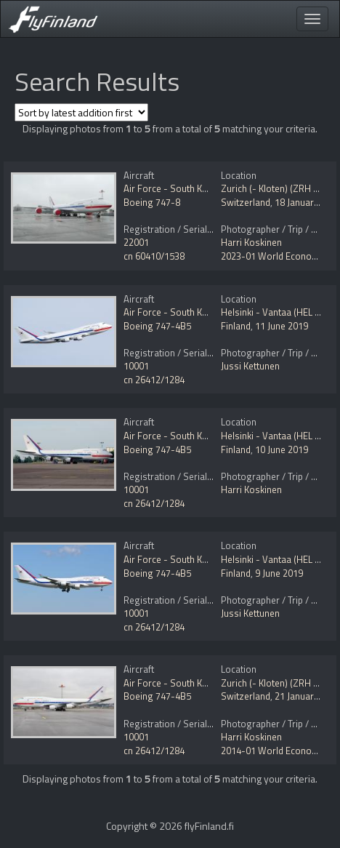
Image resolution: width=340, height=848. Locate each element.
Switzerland (245, 202)
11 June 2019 (281, 326)
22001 (136, 242)
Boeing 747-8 (152, 202)
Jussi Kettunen (250, 366)
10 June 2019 (281, 449)
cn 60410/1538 (154, 256)
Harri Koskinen (251, 242)
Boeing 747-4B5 (157, 326)
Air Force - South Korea (173, 188)
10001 (136, 366)
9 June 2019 (279, 573)
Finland (236, 326)
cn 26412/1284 (154, 379)
